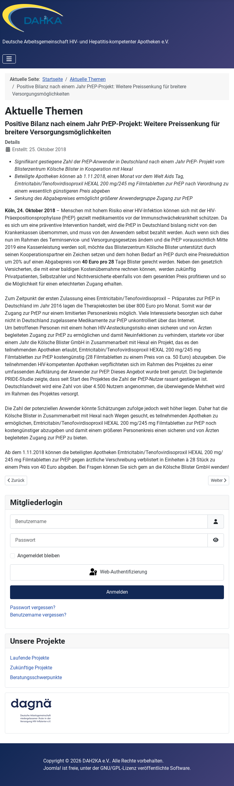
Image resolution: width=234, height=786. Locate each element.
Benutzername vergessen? (38, 615)
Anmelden (117, 592)
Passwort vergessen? (32, 607)
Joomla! (52, 768)
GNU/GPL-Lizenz (118, 768)
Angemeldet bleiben (38, 556)
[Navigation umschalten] (9, 59)
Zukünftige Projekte (31, 668)
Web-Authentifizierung (117, 572)
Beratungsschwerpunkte (36, 677)
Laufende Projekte (29, 658)
